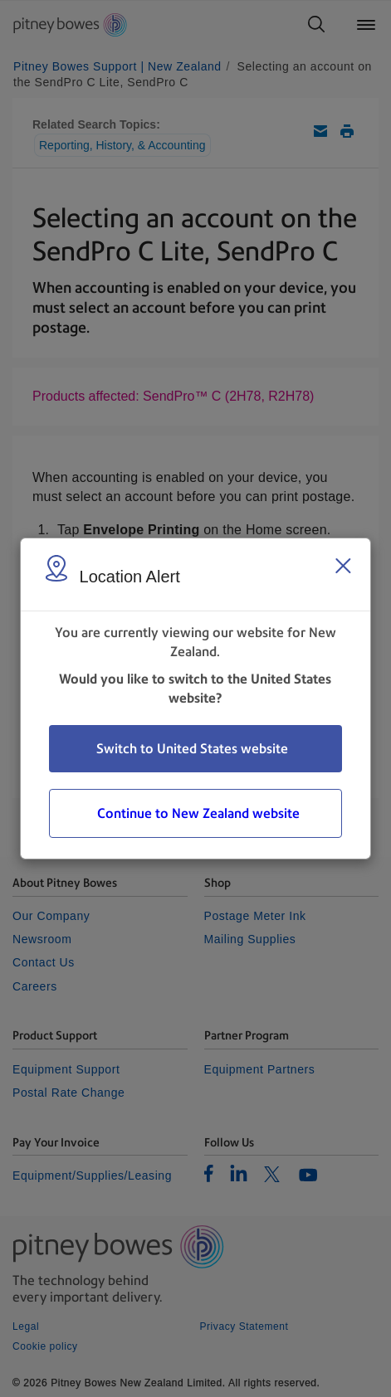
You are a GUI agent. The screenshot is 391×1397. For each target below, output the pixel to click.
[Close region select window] (343, 566)
